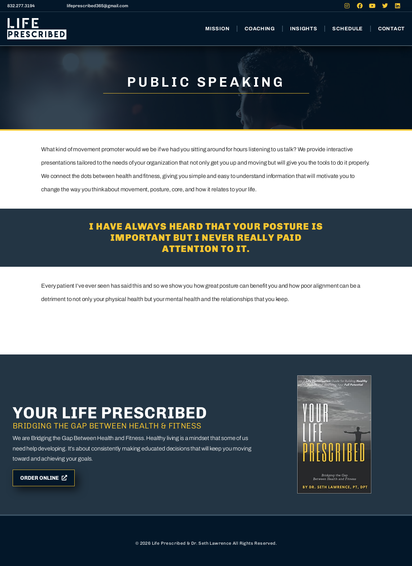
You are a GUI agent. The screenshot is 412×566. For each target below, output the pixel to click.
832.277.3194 (21, 5)
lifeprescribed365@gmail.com (97, 5)
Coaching (260, 28)
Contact (391, 28)
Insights (303, 28)
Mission (217, 28)
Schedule (347, 28)
